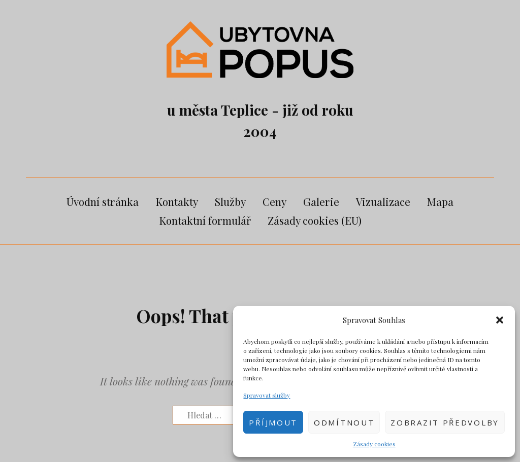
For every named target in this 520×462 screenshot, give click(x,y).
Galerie (321, 201)
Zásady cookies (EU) (315, 220)
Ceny (274, 201)
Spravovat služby (266, 395)
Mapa (440, 201)
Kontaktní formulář (205, 220)
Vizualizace (383, 201)
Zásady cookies (374, 444)
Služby (230, 201)
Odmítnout (344, 422)
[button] (500, 320)
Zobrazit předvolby (445, 422)
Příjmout (273, 422)
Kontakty (176, 201)
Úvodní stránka (103, 201)
